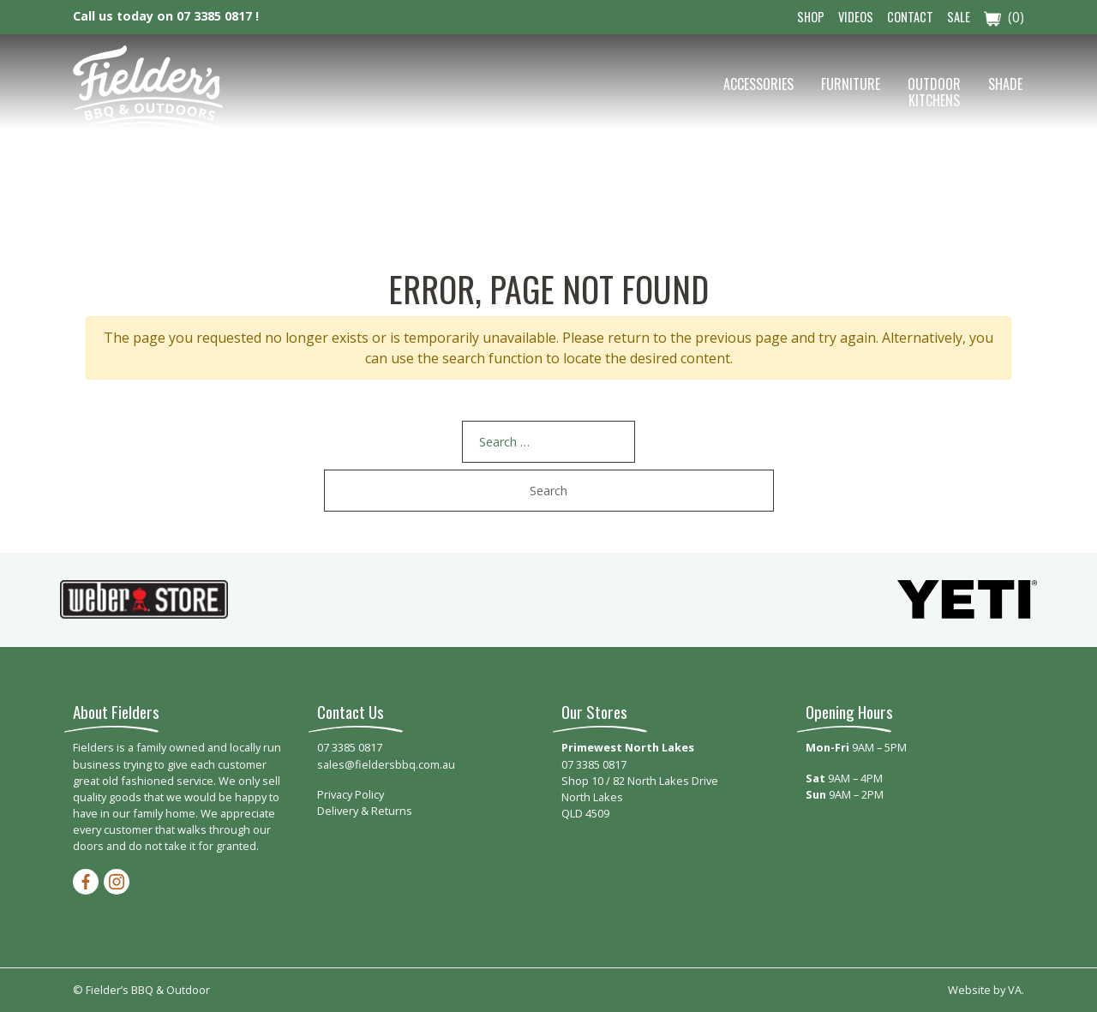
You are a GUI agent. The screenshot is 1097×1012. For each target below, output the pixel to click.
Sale (958, 16)
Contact (910, 16)
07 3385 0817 (349, 747)
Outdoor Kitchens (934, 92)
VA (1015, 989)
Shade (1005, 84)
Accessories (758, 84)
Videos (855, 16)
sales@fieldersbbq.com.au (386, 764)
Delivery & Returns (364, 810)
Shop (810, 16)
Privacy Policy (350, 794)
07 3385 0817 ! (218, 16)
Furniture (850, 84)
